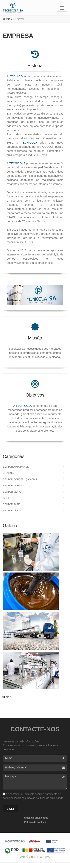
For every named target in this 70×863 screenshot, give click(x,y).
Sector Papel (12, 504)
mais (7, 697)
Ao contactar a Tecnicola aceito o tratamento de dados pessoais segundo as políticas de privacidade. (33, 796)
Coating (8, 473)
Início (9, 19)
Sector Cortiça (13, 485)
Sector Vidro (12, 491)
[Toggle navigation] (62, 8)
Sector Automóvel (16, 466)
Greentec (9, 498)
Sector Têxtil (12, 510)
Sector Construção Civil (20, 479)
